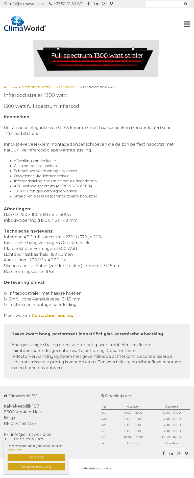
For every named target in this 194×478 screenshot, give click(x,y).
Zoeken (185, 4)
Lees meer (15, 449)
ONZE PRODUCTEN (36, 87)
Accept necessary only (36, 467)
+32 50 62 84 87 (65, 4)
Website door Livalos (97, 468)
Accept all (36, 457)
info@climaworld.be (24, 4)
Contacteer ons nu (52, 315)
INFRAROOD (65, 87)
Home (12, 87)
